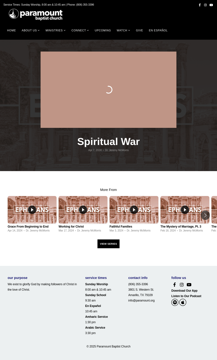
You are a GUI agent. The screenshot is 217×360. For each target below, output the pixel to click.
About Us (31, 30)
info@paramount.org (141, 300)
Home (11, 30)
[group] (32, 215)
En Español (158, 30)
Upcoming (103, 30)
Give (139, 30)
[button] (205, 215)
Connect (80, 30)
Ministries (56, 30)
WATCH (123, 30)
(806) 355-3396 (138, 284)
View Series (108, 243)
